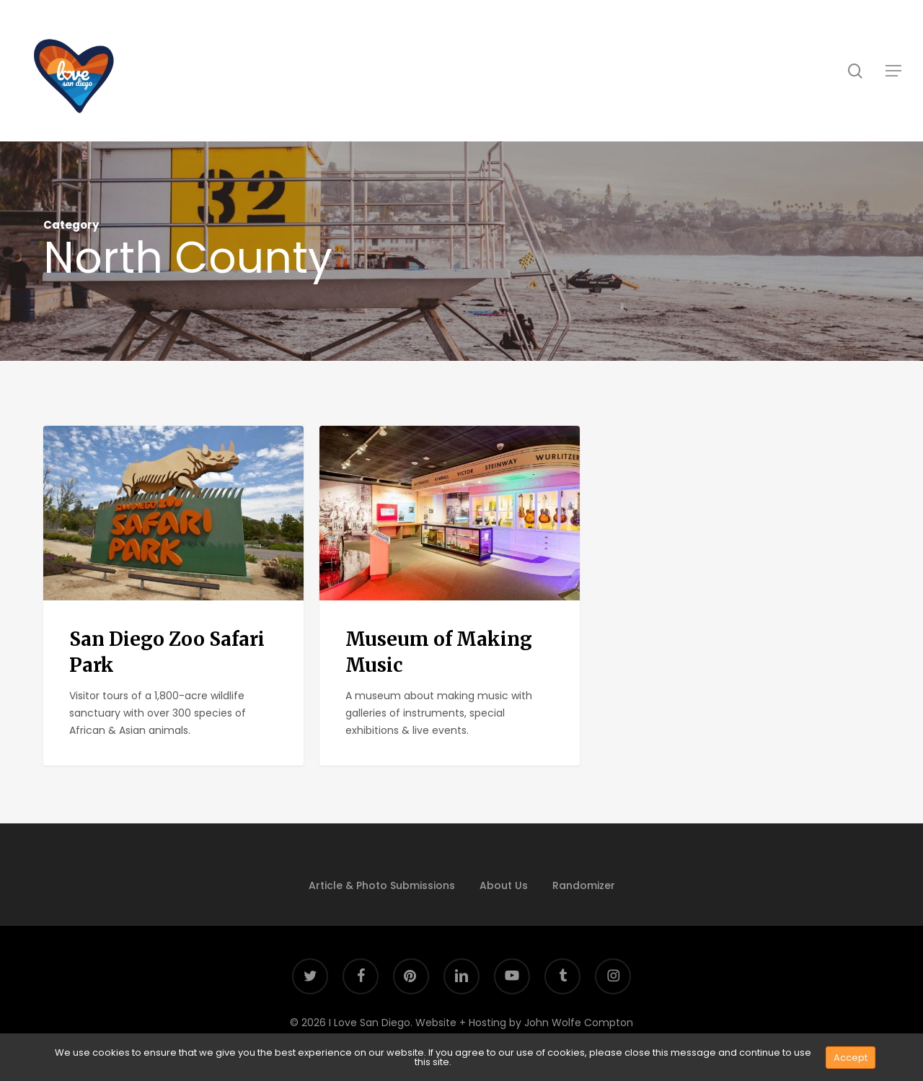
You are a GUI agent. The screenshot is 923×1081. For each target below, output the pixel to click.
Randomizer (583, 885)
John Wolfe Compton (578, 1022)
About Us (504, 885)
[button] (893, 71)
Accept (850, 1057)
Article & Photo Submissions (382, 885)
